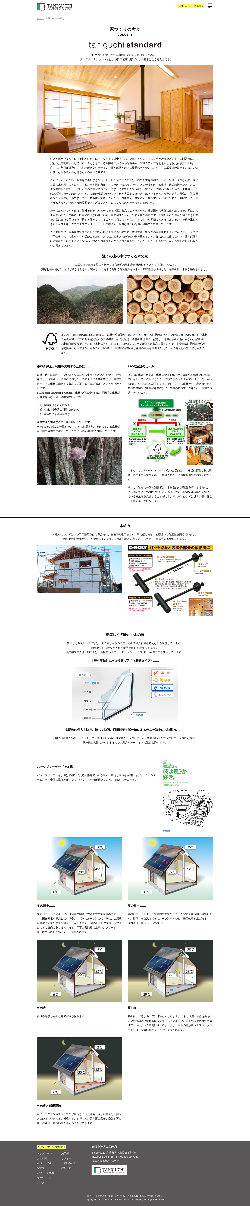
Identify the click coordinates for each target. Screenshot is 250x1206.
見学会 (40, 1167)
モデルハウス (44, 1177)
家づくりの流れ (45, 1172)
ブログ (40, 1182)
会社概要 (42, 1158)
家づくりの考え (45, 1163)
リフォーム (67, 1158)
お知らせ (66, 1167)
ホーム (42, 18)
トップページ (44, 1153)
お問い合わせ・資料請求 (51, 1146)
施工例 (65, 1153)
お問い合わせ (190, 6)
